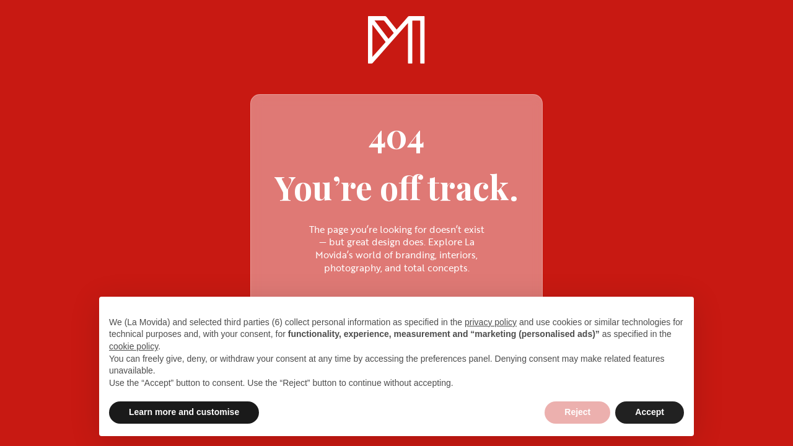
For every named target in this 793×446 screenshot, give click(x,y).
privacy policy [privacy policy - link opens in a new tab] (491, 322)
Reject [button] (577, 412)
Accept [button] (649, 412)
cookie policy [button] (133, 346)
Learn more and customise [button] (184, 412)
